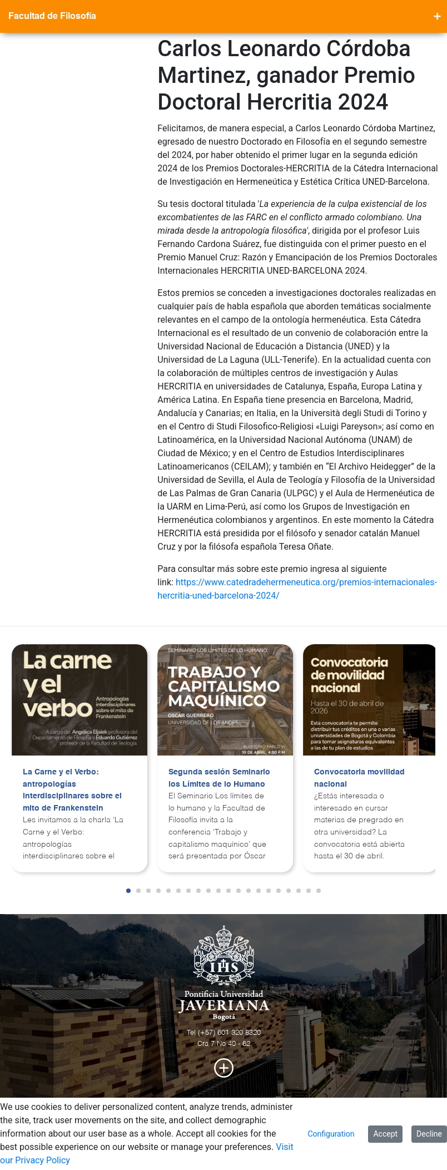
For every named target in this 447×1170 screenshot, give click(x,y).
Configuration (330, 1133)
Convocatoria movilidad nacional (359, 778)
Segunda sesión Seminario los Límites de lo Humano (219, 778)
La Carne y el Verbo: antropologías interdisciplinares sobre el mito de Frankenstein (72, 790)
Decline (429, 1133)
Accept (385, 1133)
